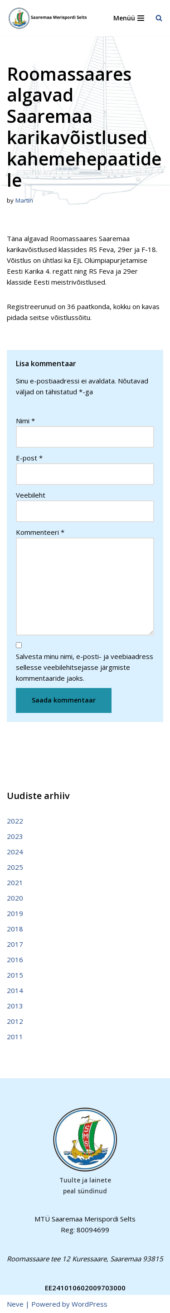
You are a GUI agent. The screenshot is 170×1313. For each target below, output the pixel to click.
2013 (15, 1005)
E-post (29, 457)
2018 (15, 928)
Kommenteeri (40, 532)
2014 (15, 990)
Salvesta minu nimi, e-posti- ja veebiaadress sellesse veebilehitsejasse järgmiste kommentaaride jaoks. (84, 667)
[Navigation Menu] (129, 18)
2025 (15, 867)
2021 (15, 882)
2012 (15, 1021)
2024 (15, 851)
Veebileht (30, 494)
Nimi (25, 420)
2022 (15, 820)
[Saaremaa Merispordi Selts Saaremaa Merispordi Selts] (50, 18)
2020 (15, 897)
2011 (15, 1036)
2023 (15, 836)
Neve (15, 1303)
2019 (15, 913)
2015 (15, 974)
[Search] (158, 18)
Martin (24, 200)
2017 (15, 944)
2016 (15, 959)
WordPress (89, 1303)
